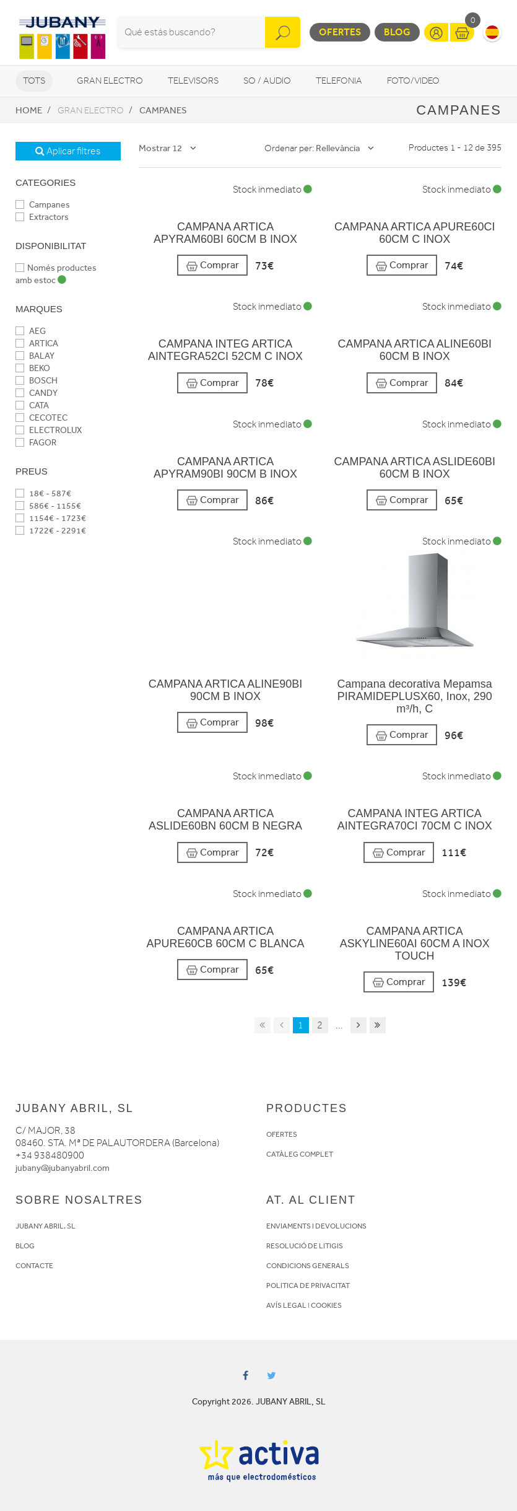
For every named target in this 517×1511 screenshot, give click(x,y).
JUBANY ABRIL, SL (45, 1226)
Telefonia (339, 81)
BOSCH (36, 380)
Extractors (42, 217)
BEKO (32, 368)
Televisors (193, 81)
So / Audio (267, 81)
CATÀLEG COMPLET (299, 1154)
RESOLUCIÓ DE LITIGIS (304, 1246)
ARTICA (36, 343)
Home (28, 110)
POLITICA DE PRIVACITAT (308, 1285)
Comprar (212, 265)
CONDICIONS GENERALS (307, 1265)
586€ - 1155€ (48, 506)
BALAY (34, 356)
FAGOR (35, 442)
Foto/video (413, 81)
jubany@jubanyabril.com (62, 1168)
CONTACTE (34, 1265)
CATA (32, 405)
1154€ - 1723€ (50, 518)
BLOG (25, 1246)
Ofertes (340, 32)
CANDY (36, 393)
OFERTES (281, 1134)
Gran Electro (110, 81)
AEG (30, 331)
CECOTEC (41, 418)
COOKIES (326, 1305)
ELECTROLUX (48, 430)
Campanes (163, 110)
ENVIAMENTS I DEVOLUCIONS (316, 1226)
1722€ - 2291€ (50, 530)
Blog (397, 32)
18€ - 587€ (43, 493)
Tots (34, 81)
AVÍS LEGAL (286, 1305)
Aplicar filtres (67, 151)
